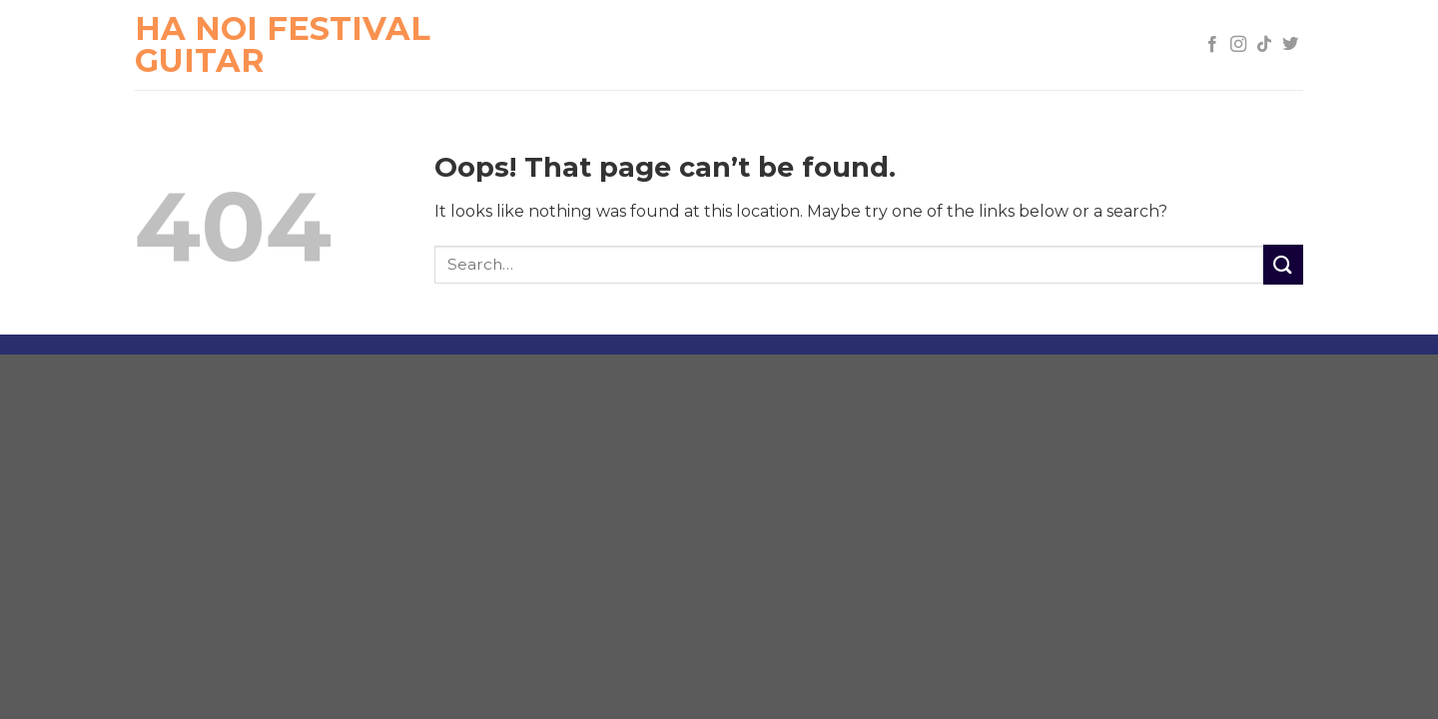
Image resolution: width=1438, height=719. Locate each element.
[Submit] (1283, 264)
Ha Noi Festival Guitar (282, 45)
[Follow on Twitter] (1290, 45)
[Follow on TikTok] (1264, 45)
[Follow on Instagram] (1238, 45)
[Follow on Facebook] (1212, 45)
